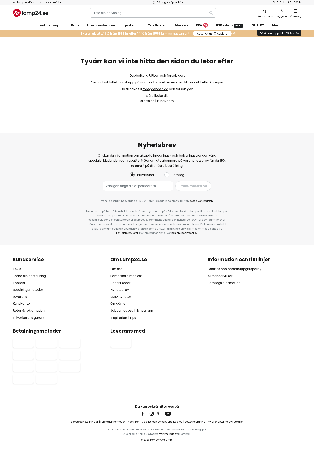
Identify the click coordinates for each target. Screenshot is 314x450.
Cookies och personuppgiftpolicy (162, 421)
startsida (147, 101)
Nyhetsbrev (119, 289)
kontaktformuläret (127, 233)
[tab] (59, 288)
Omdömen (118, 303)
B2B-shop (229, 25)
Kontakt (19, 283)
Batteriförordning (195, 421)
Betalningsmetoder (28, 289)
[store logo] (30, 13)
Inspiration (118, 317)
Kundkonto (21, 303)
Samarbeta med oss (126, 276)
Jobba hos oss (121, 310)
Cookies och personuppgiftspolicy (234, 269)
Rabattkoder (120, 283)
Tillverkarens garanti (29, 317)
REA (202, 25)
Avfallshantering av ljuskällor (225, 421)
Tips (133, 317)
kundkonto (165, 101)
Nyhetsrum (144, 310)
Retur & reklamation (29, 310)
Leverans (20, 296)
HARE (212, 34)
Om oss (116, 269)
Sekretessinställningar (84, 421)
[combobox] (153, 12)
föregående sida (155, 89)
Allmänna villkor (220, 276)
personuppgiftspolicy (184, 233)
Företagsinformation (224, 283)
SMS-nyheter (120, 296)
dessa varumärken (201, 201)
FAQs (17, 269)
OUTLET (257, 25)
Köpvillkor (133, 421)
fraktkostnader (168, 434)
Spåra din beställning (29, 276)
